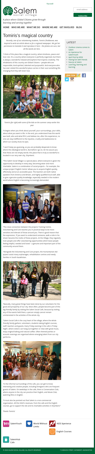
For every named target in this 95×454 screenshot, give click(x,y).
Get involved (66, 27)
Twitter (67, 79)
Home (6, 27)
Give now (73, 75)
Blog (79, 27)
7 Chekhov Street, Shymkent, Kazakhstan (76, 450)
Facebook (84, 75)
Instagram (72, 79)
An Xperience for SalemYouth (75, 53)
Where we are (49, 27)
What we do (33, 27)
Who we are (18, 27)
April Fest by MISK (76, 57)
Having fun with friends (78, 59)
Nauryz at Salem (75, 62)
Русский (50, 3)
